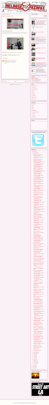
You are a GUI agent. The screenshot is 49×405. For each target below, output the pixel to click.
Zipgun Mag (33, 98)
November (35, 152)
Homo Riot (33, 113)
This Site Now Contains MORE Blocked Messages (38, 227)
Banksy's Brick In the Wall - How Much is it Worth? (38, 309)
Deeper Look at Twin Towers (37, 192)
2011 (33, 366)
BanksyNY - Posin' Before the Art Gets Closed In (38, 218)
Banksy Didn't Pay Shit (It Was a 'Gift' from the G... (38, 339)
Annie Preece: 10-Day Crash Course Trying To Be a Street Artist (40, 58)
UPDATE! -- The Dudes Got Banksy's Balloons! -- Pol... (38, 169)
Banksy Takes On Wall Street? (38, 179)
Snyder (33, 105)
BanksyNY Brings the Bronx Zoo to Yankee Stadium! (38, 186)
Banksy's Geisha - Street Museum (38, 243)
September (35, 352)
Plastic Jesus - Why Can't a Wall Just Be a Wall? (38, 278)
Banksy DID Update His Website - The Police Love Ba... (38, 273)
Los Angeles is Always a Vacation (38, 211)
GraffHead (33, 93)
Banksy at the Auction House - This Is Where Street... (38, 271)
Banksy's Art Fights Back (37, 216)
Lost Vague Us (34, 87)
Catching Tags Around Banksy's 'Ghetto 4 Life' (38, 292)
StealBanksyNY (35, 212)
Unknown (6, 60)
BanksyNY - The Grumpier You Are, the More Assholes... (38, 256)
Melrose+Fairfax (35, 78)
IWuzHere (33, 90)
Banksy (6, 52)
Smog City (33, 115)
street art (21, 52)
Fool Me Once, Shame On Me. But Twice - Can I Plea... (38, 343)
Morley (33, 107)
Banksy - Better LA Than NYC (38, 301)
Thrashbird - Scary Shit (37, 290)
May (34, 357)
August (35, 353)
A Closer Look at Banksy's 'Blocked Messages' (37, 236)
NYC (16, 52)
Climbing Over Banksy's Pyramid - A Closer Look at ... (38, 321)
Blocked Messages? (36, 242)
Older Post (26, 81)
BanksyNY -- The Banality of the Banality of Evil (38, 207)
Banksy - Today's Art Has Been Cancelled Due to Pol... (38, 303)
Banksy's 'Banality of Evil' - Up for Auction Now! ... (38, 202)
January (35, 363)
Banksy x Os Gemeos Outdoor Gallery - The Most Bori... (38, 332)
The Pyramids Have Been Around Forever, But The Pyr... (38, 312)
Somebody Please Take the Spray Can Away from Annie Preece (41, 63)
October (35, 153)
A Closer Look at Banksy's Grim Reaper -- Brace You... (38, 260)
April (34, 359)
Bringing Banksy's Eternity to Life (38, 263)
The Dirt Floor (34, 95)
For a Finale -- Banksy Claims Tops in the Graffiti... (38, 176)
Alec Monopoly (34, 110)
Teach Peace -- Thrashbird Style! (38, 246)
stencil (18, 52)
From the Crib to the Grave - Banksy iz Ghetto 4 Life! (37, 341)
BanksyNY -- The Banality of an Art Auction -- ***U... (38, 191)
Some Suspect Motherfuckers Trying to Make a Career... (38, 300)
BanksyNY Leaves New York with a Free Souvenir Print (38, 162)
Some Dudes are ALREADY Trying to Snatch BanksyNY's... (38, 171)
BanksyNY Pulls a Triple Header (38, 232)
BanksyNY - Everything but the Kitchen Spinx (38, 324)
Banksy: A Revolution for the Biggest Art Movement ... (37, 160)
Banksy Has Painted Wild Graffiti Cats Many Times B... (38, 178)
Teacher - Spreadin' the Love (38, 296)
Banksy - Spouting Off (36, 231)
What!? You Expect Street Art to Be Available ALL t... (38, 307)
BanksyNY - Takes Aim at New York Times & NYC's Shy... (38, 238)
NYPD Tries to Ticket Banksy (38, 305)
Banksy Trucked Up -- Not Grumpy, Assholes (37, 252)
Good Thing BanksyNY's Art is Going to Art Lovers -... (38, 188)
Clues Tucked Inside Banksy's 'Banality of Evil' (38, 198)
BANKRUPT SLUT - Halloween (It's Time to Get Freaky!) (38, 250)
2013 (33, 151)
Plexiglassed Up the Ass (37, 350)
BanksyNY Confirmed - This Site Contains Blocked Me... (38, 240)
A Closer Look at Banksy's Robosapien (37, 225)
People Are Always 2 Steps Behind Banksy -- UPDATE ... (38, 209)
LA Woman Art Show (39, 27)
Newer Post (4, 81)
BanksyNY (8, 52)
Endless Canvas (34, 97)
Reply (5, 63)
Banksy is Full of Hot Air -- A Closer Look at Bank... (37, 173)
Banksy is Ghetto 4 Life (37, 345)
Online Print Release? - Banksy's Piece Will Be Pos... (38, 275)
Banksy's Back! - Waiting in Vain (38, 289)
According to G (34, 85)
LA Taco (33, 92)
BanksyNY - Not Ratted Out (37, 196)
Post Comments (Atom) (17, 84)
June (34, 356)
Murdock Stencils (36, 285)
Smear (33, 108)
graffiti (11, 52)
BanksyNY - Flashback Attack (38, 327)
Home (15, 81)
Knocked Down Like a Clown (38, 333)
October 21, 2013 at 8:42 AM (12, 60)
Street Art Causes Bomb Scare (41, 52)
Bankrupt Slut (34, 103)
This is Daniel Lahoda (39, 68)
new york (14, 52)
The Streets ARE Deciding (37, 326)
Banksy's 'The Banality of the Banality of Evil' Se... (38, 155)
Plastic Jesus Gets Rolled (37, 322)
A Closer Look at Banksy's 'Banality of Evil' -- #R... (37, 200)
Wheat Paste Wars (36, 247)
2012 (33, 365)
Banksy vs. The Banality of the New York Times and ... (38, 182)
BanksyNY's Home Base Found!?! (38, 258)
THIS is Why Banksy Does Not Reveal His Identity (38, 337)
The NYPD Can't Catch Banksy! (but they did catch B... (38, 164)
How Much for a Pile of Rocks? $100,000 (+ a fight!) (38, 318)
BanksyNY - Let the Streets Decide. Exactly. (37, 347)
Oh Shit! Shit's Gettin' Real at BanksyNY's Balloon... (38, 167)
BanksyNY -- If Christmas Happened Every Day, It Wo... (38, 214)
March (35, 360)
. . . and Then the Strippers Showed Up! (37, 280)
